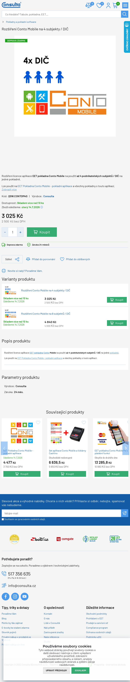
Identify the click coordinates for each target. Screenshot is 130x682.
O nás (47, 618)
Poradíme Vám (9, 613)
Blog (4, 618)
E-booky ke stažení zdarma (15, 627)
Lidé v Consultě (52, 623)
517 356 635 (19, 574)
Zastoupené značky (54, 632)
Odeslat (124, 513)
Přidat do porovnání (43, 259)
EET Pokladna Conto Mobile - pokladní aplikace (45, 186)
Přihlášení (108, 5)
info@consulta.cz (22, 585)
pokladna (38, 352)
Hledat (124, 14)
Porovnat (91, 4)
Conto (46, 352)
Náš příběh (49, 627)
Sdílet (8, 259)
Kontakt (48, 613)
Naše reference (51, 636)
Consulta (48, 196)
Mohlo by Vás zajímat (12, 623)
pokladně (114, 352)
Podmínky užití (93, 636)
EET (32, 352)
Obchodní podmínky (96, 613)
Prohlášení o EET (94, 618)
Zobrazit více (9, 189)
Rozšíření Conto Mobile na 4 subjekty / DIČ (45, 290)
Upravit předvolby (56, 670)
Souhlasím (80, 670)
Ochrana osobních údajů (98, 632)
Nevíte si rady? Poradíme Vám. (25, 270)
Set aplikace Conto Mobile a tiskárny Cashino (67, 452)
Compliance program (97, 627)
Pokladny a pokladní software (21, 21)
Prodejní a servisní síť (97, 623)
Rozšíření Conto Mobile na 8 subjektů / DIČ (45, 313)
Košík (117, 4)
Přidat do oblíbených (78, 259)
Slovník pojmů (9, 632)
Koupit (44, 232)
